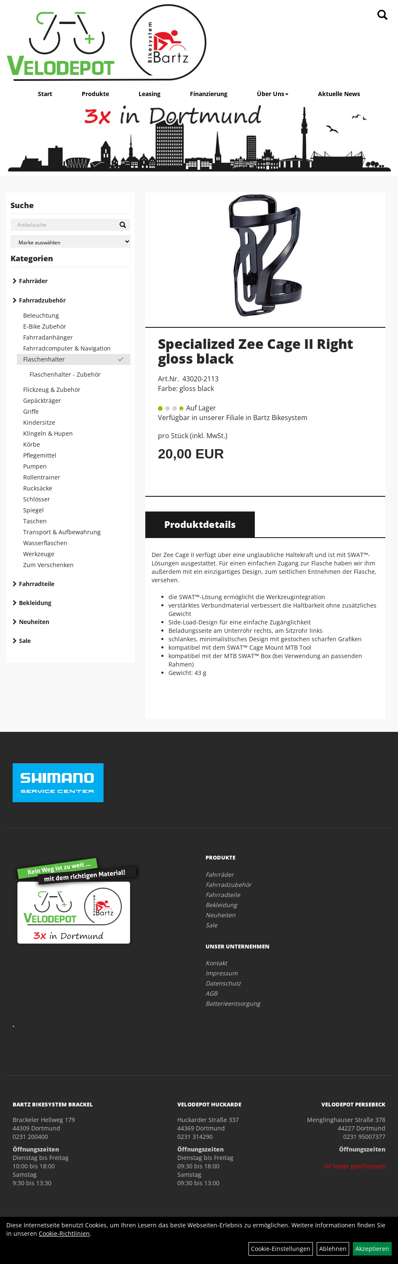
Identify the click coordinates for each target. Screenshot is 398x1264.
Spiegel (33, 510)
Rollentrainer (41, 477)
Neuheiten (34, 622)
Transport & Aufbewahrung (62, 532)
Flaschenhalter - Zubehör (65, 374)
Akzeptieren (372, 1249)
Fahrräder (33, 281)
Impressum (222, 973)
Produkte (95, 94)
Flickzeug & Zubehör (51, 390)
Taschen (35, 521)
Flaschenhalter (44, 359)
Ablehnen (333, 1249)
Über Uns (272, 94)
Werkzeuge (38, 554)
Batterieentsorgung (233, 1003)
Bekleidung (35, 603)
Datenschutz (223, 983)
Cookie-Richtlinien (64, 1233)
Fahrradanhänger (48, 337)
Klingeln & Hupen (48, 433)
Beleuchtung (41, 315)
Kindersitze (39, 422)
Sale (25, 641)
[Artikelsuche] (382, 15)
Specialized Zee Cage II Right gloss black (255, 351)
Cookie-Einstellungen (280, 1249)
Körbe (31, 444)
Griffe (31, 411)
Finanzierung (208, 94)
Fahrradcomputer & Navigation (67, 348)
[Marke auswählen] (71, 242)
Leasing (149, 94)
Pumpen (35, 466)
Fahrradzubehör (42, 300)
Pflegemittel (39, 455)
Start (45, 94)
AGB (211, 993)
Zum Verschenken (48, 565)
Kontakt (216, 963)
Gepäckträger (42, 400)
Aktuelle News (339, 94)
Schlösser (36, 499)
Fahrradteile (36, 584)
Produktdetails (200, 524)
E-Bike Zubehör (44, 326)
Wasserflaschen (45, 543)
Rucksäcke (37, 488)
